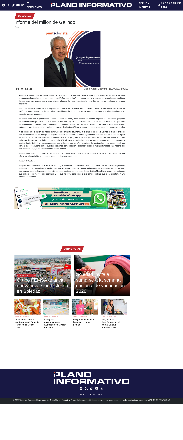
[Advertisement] (72, 226)
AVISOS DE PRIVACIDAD (159, 400)
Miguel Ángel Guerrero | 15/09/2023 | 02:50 (105, 89)
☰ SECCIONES (34, 5)
